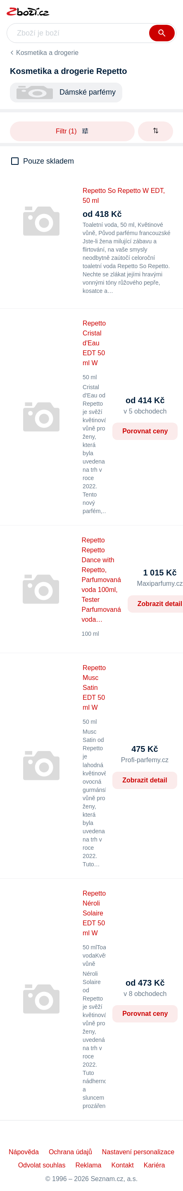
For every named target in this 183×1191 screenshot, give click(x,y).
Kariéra (154, 1165)
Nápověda (24, 1151)
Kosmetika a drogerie (47, 52)
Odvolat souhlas (42, 1165)
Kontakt (123, 1165)
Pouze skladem (48, 161)
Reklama (88, 1165)
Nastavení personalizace (138, 1151)
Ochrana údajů (70, 1151)
